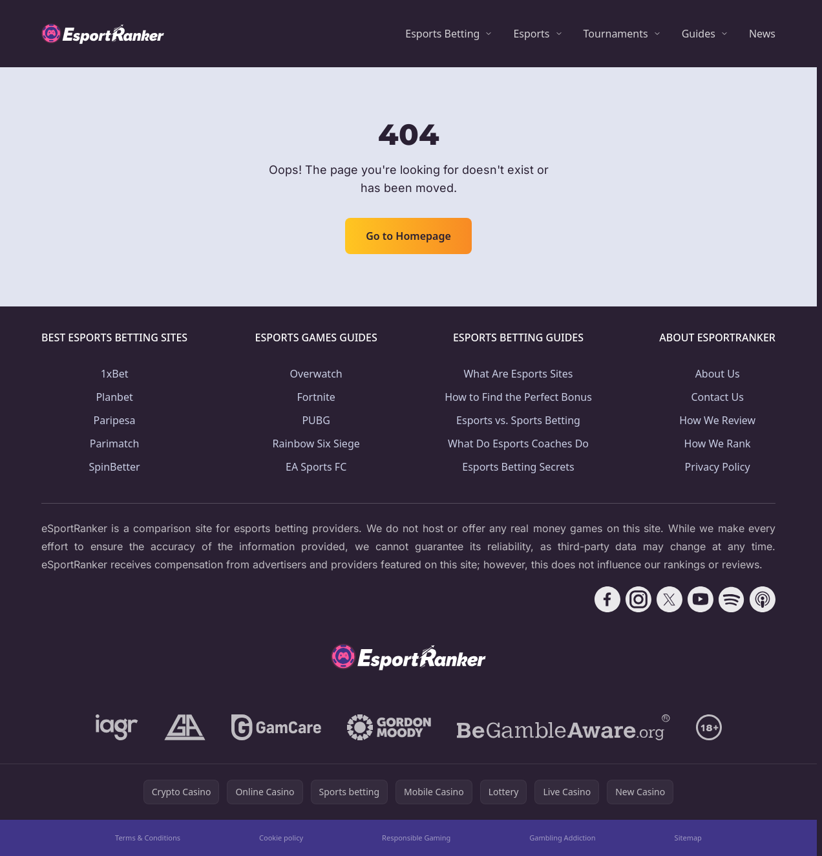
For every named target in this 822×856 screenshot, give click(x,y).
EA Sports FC (316, 467)
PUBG (316, 420)
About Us (717, 374)
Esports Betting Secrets (518, 467)
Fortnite (316, 397)
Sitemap (688, 837)
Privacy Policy (717, 467)
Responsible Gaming (416, 837)
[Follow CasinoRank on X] (669, 599)
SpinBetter (114, 467)
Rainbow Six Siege (316, 443)
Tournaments (616, 34)
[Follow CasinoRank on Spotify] (731, 599)
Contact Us (717, 397)
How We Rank (717, 443)
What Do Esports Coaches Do (518, 443)
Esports (531, 34)
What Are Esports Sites (518, 374)
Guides (698, 34)
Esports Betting (442, 34)
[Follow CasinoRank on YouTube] (700, 599)
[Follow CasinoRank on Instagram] (638, 599)
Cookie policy (281, 837)
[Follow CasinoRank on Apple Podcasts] (762, 599)
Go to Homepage (408, 236)
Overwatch (316, 374)
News (762, 34)
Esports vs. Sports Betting (518, 420)
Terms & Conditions (147, 837)
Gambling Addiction (562, 837)
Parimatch (115, 443)
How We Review (717, 420)
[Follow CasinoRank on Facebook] (607, 599)
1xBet (115, 374)
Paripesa (115, 420)
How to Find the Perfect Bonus (518, 397)
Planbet (114, 397)
